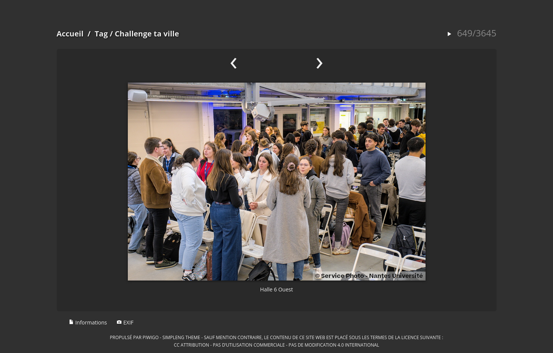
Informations (88, 322)
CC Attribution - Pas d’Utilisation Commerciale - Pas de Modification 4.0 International (276, 345)
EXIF (125, 322)
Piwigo (150, 337)
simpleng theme (181, 337)
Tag (101, 34)
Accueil (70, 34)
